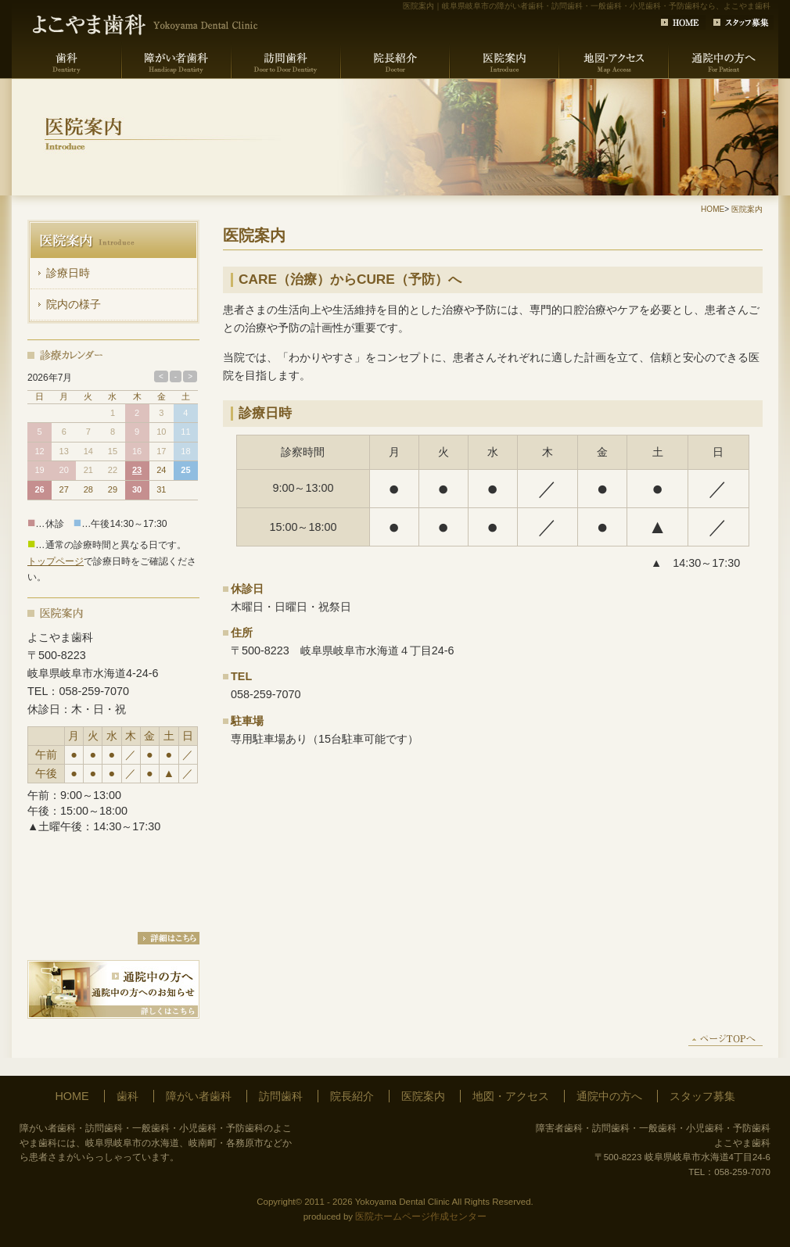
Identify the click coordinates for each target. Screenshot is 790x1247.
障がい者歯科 (199, 1096)
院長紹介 (352, 1096)
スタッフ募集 (702, 1096)
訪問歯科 (281, 1096)
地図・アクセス (510, 1096)
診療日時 (68, 273)
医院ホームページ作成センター (421, 1216)
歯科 (127, 1096)
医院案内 (747, 209)
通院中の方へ (609, 1096)
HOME (712, 209)
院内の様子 (73, 304)
